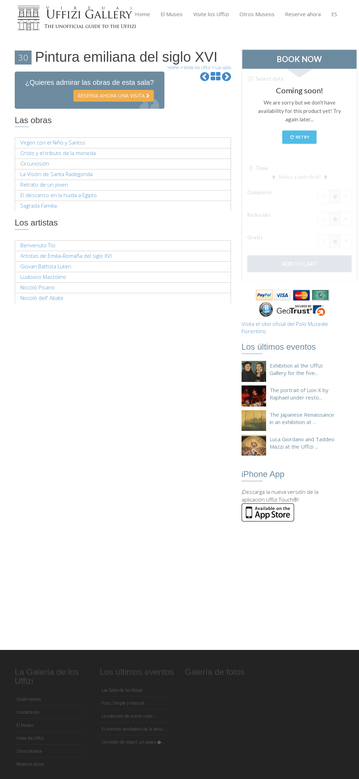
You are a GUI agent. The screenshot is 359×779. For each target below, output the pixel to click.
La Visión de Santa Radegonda (56, 173)
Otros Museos (257, 14)
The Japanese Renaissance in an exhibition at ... (302, 418)
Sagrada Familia (38, 205)
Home (142, 14)
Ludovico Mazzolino (43, 276)
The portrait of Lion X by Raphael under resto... (299, 394)
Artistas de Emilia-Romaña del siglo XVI (65, 255)
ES (334, 14)
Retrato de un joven (44, 184)
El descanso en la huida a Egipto (58, 195)
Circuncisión (34, 163)
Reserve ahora (303, 14)
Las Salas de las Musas (122, 690)
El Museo (172, 14)
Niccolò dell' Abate (41, 297)
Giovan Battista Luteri (45, 266)
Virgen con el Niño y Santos (53, 142)
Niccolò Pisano (37, 287)
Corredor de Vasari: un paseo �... (133, 742)
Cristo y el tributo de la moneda (58, 152)
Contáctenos (27, 712)
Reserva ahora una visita (113, 95)
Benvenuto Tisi (37, 245)
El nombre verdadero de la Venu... (134, 729)
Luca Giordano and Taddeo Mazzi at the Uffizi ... (302, 443)
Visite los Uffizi (211, 14)
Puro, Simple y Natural (123, 703)
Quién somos (28, 699)
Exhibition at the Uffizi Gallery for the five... (296, 369)
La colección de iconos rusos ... (129, 716)
